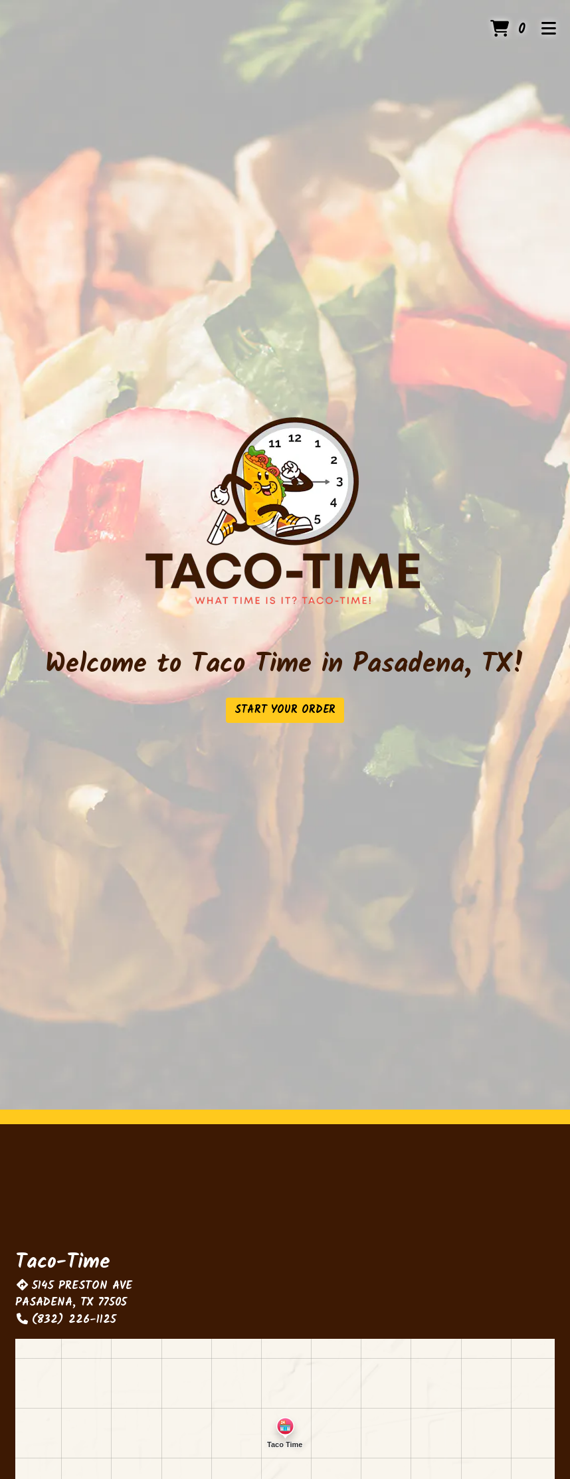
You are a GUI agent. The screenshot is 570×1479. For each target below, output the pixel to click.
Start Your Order (285, 710)
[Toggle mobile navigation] (549, 30)
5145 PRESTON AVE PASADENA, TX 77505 (73, 1294)
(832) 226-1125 (65, 1320)
